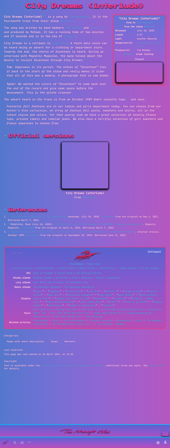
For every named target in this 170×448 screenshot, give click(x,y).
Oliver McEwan (150, 268)
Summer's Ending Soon (82, 305)
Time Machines (93, 316)
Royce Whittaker (45, 268)
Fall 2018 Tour (42, 309)
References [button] (28, 210)
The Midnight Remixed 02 (79, 287)
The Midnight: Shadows (111, 323)
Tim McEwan (143, 42)
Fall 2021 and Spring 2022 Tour (124, 309)
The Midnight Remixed (46, 287)
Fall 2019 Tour (90, 309)
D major (69, 36)
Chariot (113, 301)
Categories (11, 335)
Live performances (74, 320)
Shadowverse (55, 305)
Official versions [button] (41, 136)
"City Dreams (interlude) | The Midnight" (37, 216)
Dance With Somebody (79, 294)
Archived (106, 216)
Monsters (149, 26)
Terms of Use (157, 365)
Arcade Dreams (132, 291)
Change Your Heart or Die (72, 298)
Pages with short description (25, 341)
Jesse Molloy (107, 268)
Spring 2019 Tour (66, 309)
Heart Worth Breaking (60, 301)
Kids (74, 277)
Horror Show (64, 273)
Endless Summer (42, 277)
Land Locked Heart (91, 301)
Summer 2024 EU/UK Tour (107, 313)
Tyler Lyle (98, 28)
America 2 (111, 291)
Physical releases (100, 320)
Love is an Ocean (135, 301)
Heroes (100, 277)
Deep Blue (54, 294)
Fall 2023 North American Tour (70, 313)
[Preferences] (158, 442)
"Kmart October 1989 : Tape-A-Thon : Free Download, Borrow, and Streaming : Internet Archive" (72, 231)
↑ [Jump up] (8, 216)
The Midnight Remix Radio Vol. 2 (72, 323)
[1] (44, 15)
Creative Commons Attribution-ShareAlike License (72, 365)
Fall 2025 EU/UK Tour (68, 316)
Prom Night (105, 294)
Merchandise (123, 320)
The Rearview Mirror (88, 273)
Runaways (107, 305)
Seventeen (59, 43)
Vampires (54, 291)
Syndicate (114, 277)
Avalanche (119, 298)
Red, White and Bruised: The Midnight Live (60, 282)
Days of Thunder (43, 273)
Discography (40, 320)
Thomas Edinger (128, 268)
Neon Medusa (125, 294)
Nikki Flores (87, 268)
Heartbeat (100, 298)
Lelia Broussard (21, 268)
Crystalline (74, 291)
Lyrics (138, 320)
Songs (55, 320)
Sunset (39, 291)
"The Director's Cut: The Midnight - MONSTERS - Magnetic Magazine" (97, 224)
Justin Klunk (67, 268)
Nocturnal (62, 277)
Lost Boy (93, 291)
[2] (86, 59)
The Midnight (145, 22)
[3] (127, 98)
